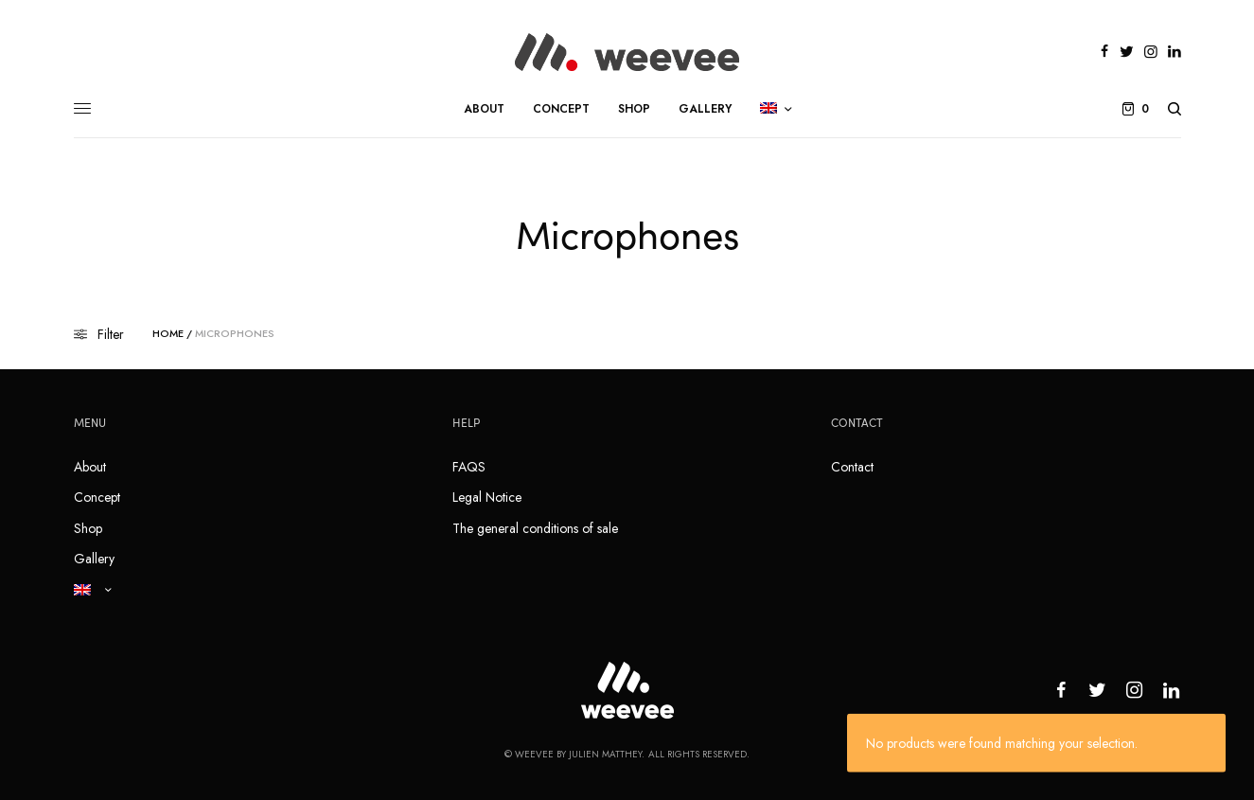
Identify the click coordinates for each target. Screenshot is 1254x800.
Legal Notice (486, 497)
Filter (99, 334)
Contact (852, 466)
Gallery (94, 558)
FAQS (469, 466)
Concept (97, 497)
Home (168, 334)
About (90, 466)
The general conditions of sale (535, 528)
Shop (88, 528)
